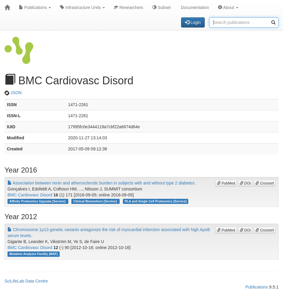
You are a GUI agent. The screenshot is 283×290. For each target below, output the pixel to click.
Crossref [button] (264, 183)
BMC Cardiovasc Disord (29, 195)
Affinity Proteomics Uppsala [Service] (37, 201)
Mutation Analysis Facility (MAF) (33, 254)
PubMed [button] (226, 183)
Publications (35, 7)
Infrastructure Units (82, 7)
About (228, 7)
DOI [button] (245, 183)
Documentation (194, 7)
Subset (161, 7)
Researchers (128, 7)
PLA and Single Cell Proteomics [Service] (155, 201)
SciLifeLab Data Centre (26, 281)
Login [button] (193, 22)
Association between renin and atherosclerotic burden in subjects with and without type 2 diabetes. (101, 183)
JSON (13, 92)
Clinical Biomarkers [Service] (95, 201)
